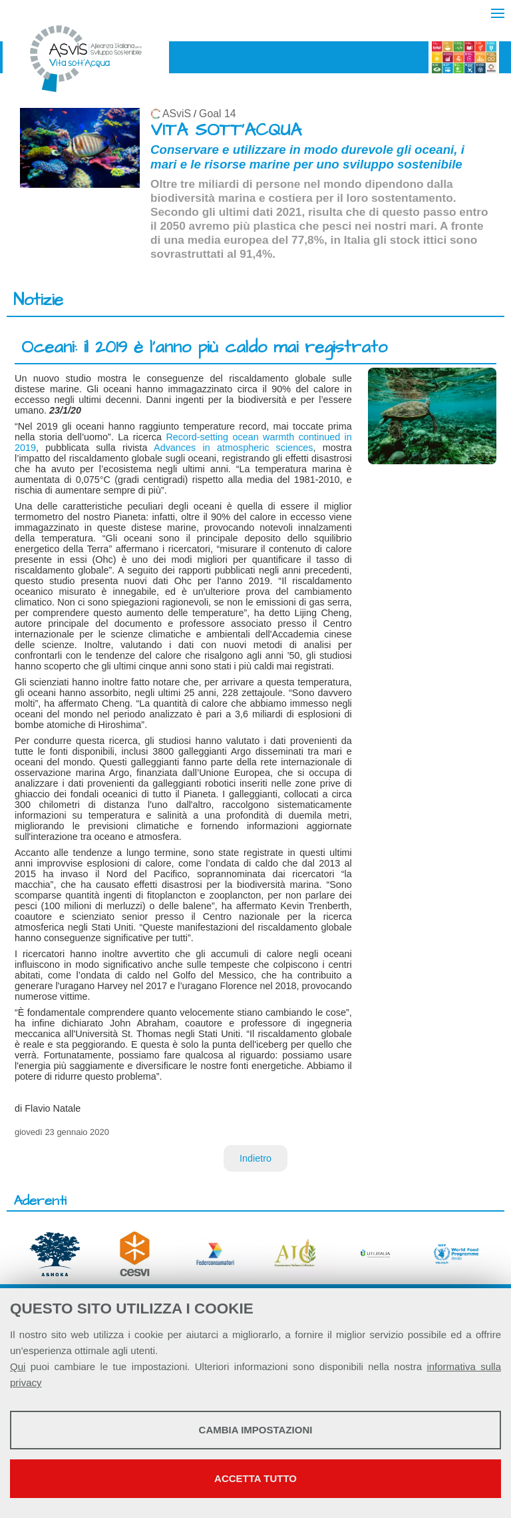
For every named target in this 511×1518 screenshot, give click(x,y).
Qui (17, 1366)
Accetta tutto (255, 1478)
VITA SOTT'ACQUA (225, 130)
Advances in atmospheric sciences (233, 447)
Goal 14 (217, 113)
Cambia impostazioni (256, 1429)
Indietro (255, 1158)
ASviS (176, 113)
